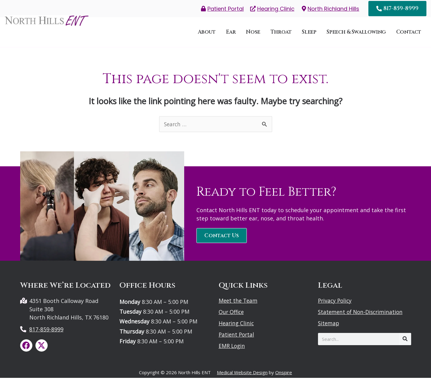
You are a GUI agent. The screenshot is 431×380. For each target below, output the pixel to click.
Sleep (309, 32)
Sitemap (329, 325)
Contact (408, 32)
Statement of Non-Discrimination (362, 314)
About (207, 32)
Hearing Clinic (237, 325)
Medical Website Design (242, 374)
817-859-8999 (46, 331)
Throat (281, 32)
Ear (231, 32)
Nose (253, 32)
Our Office (232, 314)
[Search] (405, 341)
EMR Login (232, 348)
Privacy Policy (335, 303)
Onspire (283, 374)
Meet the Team (239, 303)
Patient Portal (237, 337)
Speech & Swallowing (356, 32)
